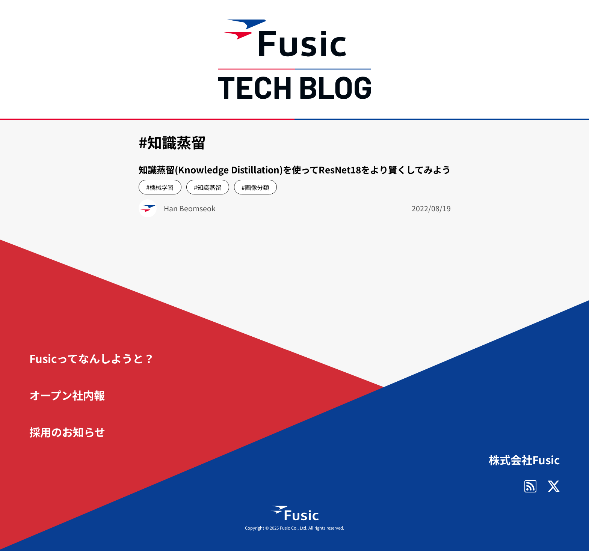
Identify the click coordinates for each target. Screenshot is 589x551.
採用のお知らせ (67, 432)
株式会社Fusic (524, 459)
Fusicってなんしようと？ (91, 358)
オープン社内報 (67, 395)
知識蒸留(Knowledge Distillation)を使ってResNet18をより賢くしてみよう (295, 169)
